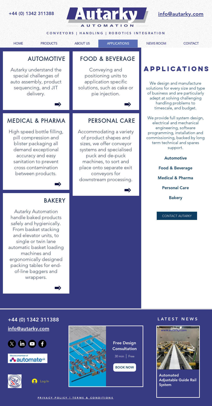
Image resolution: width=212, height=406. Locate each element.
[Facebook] (42, 344)
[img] (87, 356)
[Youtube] (32, 344)
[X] (12, 344)
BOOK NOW (124, 367)
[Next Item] (192, 348)
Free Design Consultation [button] (124, 345)
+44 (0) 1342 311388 (33, 319)
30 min (119, 356)
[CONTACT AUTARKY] (177, 216)
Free (131, 356)
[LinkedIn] (22, 344)
